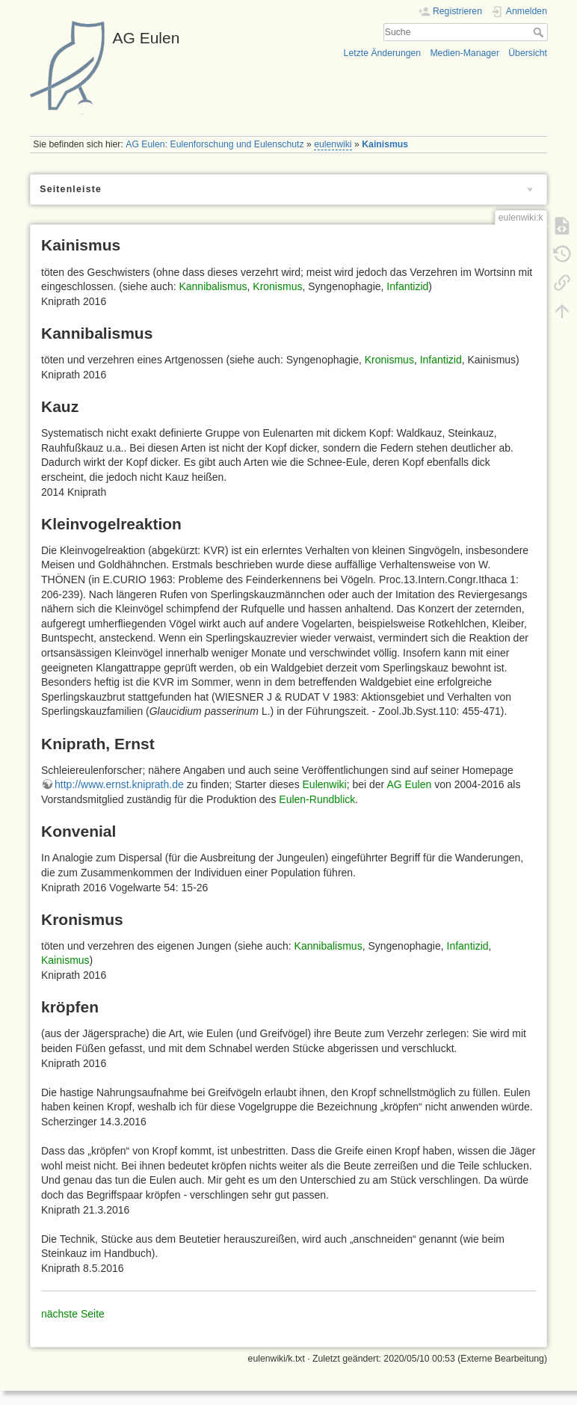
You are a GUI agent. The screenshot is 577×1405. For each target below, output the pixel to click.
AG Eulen (408, 784)
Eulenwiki (325, 784)
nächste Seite (73, 1314)
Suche (540, 32)
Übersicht (527, 53)
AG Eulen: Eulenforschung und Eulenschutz (214, 144)
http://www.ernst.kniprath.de (119, 784)
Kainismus (385, 144)
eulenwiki (332, 144)
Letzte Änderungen (383, 53)
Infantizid (407, 286)
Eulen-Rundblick (317, 799)
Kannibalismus (213, 286)
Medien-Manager (464, 53)
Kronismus (277, 286)
